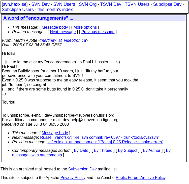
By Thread (103, 150)
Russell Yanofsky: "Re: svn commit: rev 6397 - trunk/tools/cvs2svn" (99, 137)
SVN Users (64, 4)
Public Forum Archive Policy (140, 177)
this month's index (55, 9)
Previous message (98, 32)
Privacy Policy (72, 177)
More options (85, 27)
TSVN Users (137, 4)
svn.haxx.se (14, 4)
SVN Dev (40, 4)
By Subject (127, 150)
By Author (151, 150)
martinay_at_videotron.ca (63, 40)
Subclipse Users (18, 9)
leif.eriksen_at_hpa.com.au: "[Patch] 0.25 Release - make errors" (106, 142)
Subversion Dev (82, 169)
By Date (81, 150)
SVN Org (88, 4)
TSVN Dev (110, 4)
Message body (55, 27)
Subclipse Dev (167, 4)
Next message (63, 32)
